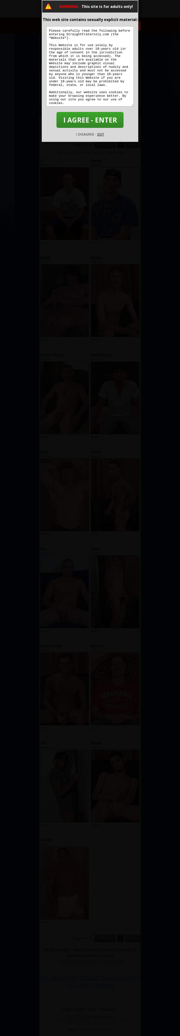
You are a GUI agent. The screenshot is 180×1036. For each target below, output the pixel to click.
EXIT (100, 134)
